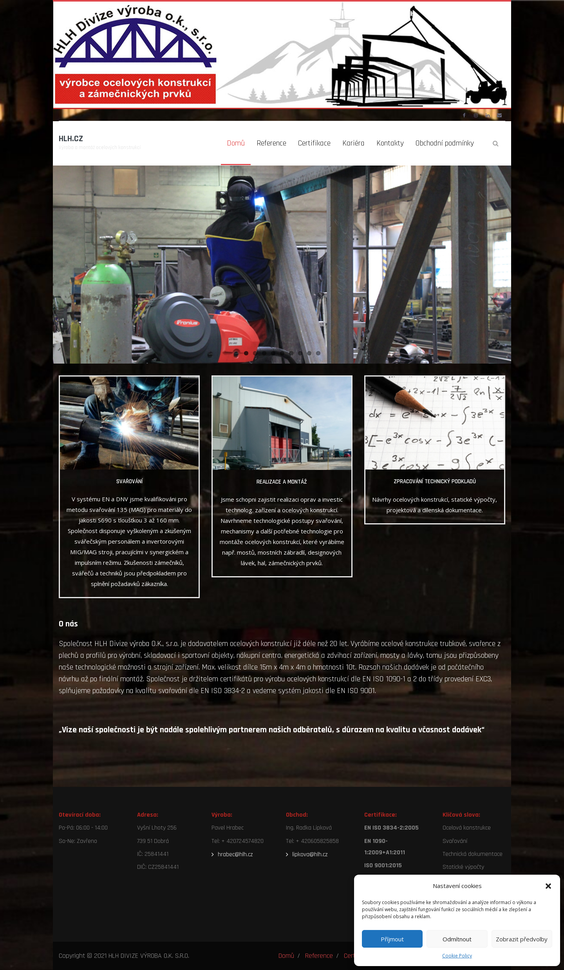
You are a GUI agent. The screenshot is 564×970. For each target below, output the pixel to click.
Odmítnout (457, 939)
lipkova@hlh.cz (310, 854)
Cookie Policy (457, 955)
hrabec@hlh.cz (235, 854)
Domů (286, 955)
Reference (319, 955)
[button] (548, 886)
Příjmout (392, 939)
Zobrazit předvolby (522, 939)
